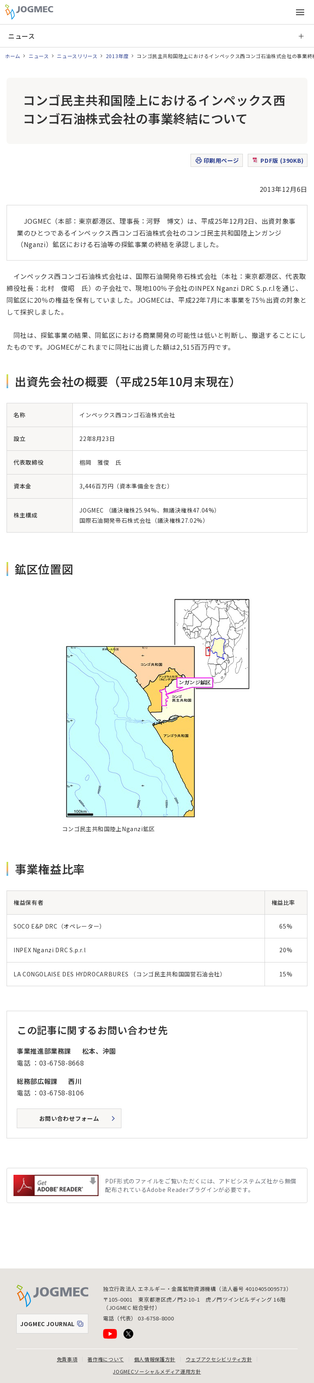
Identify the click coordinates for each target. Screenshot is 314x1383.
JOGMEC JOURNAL (54, 1326)
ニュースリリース (77, 55)
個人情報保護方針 (154, 1359)
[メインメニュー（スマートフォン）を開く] (300, 12)
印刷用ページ (217, 160)
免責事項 (67, 1359)
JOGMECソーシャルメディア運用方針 (157, 1371)
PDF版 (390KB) (277, 160)
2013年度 (117, 55)
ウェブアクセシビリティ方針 (219, 1359)
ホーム (12, 55)
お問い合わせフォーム (69, 1118)
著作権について (105, 1359)
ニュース (21, 36)
